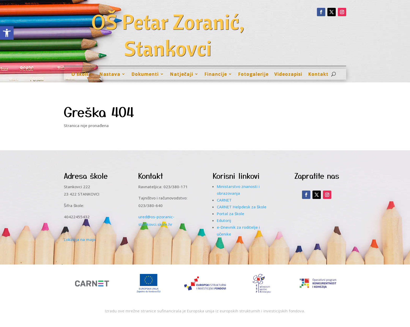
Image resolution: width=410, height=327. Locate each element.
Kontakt (318, 74)
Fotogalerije (253, 74)
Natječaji (181, 74)
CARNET (224, 200)
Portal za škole (230, 213)
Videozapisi (288, 74)
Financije (215, 74)
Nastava (109, 74)
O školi (79, 74)
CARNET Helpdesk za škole (241, 206)
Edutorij (224, 220)
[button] (7, 33)
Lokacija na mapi (79, 239)
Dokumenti (145, 74)
